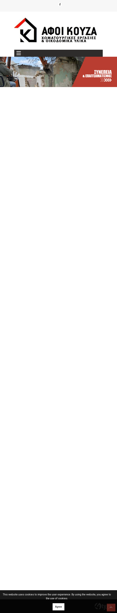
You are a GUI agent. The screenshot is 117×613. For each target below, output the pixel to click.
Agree (58, 606)
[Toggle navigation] (18, 53)
